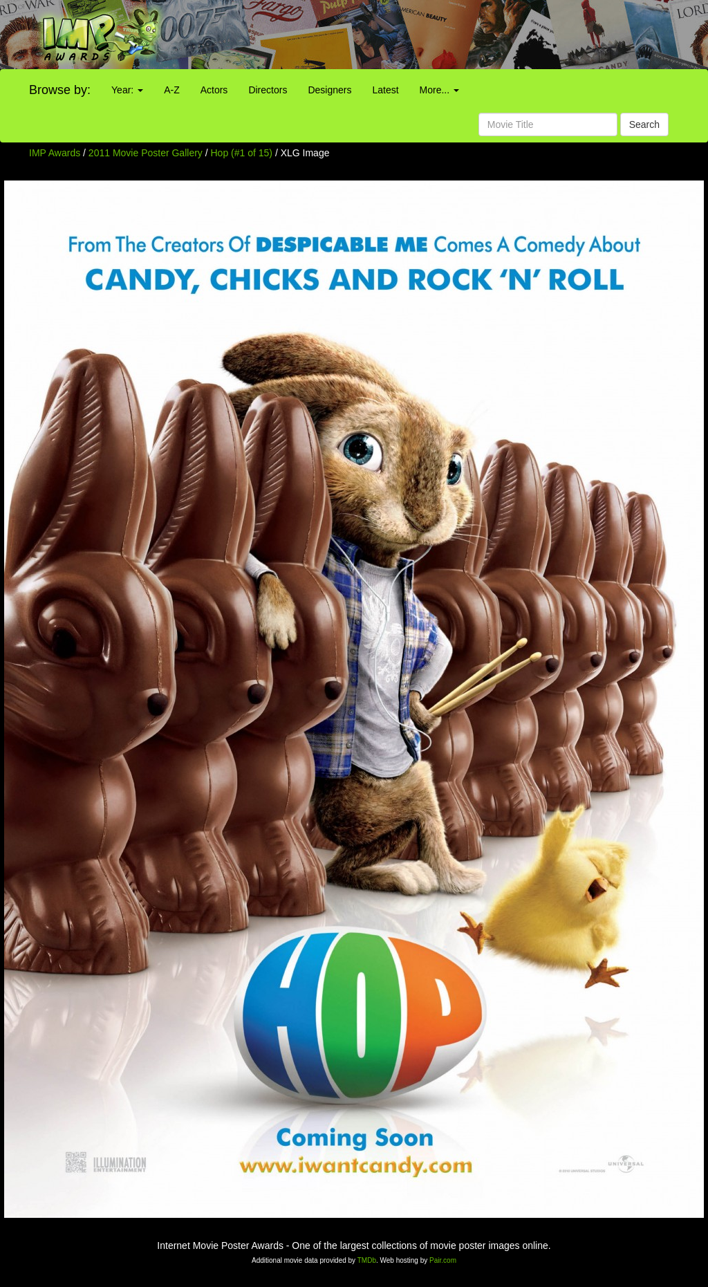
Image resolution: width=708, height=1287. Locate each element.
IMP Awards (54, 152)
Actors (214, 89)
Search (644, 124)
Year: (127, 89)
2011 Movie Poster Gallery (145, 152)
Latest (385, 89)
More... (439, 89)
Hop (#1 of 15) (242, 152)
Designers (329, 89)
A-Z (172, 89)
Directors (267, 89)
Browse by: (60, 90)
